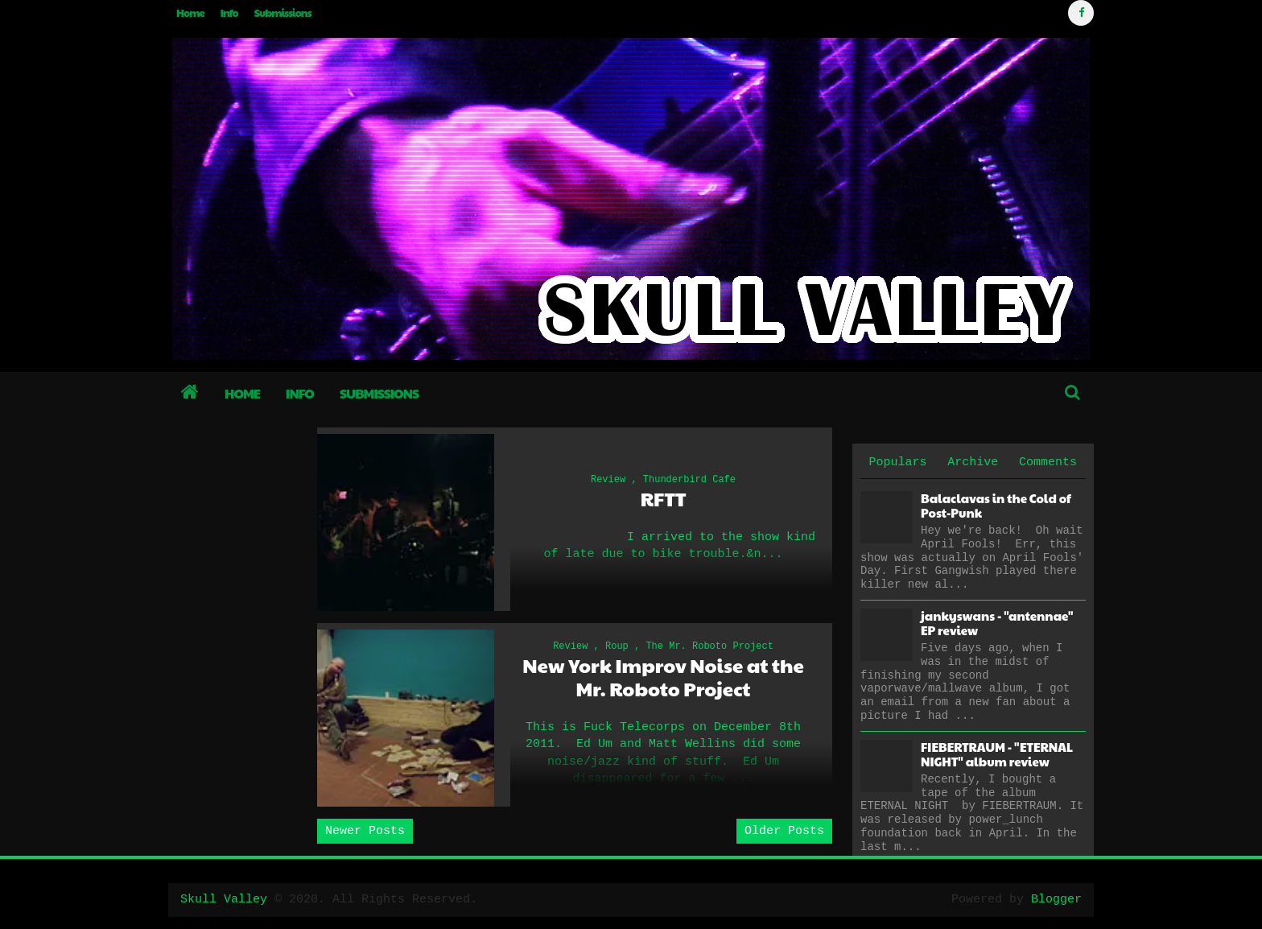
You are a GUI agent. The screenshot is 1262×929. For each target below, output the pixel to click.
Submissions (282, 13)
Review (608, 479)
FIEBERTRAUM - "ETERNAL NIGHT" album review (997, 754)
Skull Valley (223, 899)
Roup (617, 646)
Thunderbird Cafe (689, 479)
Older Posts (784, 831)
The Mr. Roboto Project (709, 646)
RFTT (664, 498)
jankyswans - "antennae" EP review (997, 622)
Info (229, 13)
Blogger (1056, 899)
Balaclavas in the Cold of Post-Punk (996, 505)
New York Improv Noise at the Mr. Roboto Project (662, 677)
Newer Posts (365, 831)
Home (190, 13)
